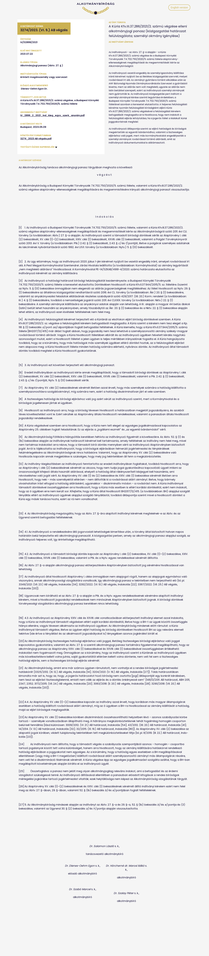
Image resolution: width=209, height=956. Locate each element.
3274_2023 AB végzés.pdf (36, 138)
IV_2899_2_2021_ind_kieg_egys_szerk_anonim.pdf (52, 115)
